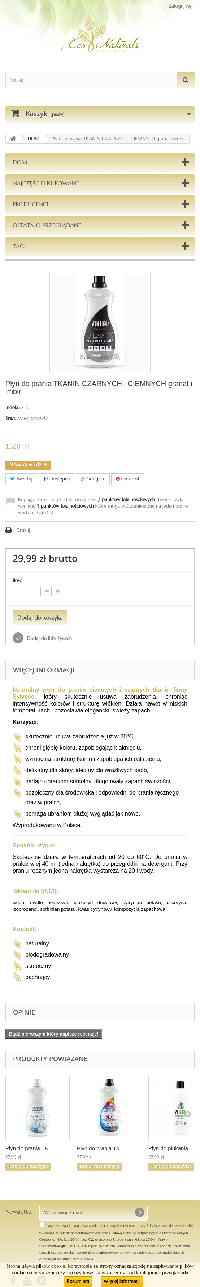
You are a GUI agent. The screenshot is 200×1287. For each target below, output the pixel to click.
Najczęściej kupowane (46, 183)
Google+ (93, 479)
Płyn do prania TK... (29, 1148)
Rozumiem (78, 1281)
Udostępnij (56, 479)
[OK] (139, 1212)
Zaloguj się (180, 6)
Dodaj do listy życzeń (49, 638)
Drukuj (23, 530)
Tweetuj (21, 479)
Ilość (17, 580)
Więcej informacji (122, 1281)
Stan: (10, 418)
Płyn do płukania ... (171, 1148)
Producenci (30, 204)
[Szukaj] (186, 80)
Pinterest (128, 479)
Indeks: (12, 408)
